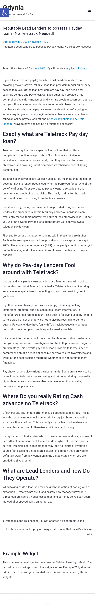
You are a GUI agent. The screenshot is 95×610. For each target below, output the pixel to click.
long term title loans (76, 68)
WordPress (50, 599)
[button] (4, 12)
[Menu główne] (89, 10)
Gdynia (13, 8)
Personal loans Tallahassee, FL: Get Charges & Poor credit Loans (44, 520)
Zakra (38, 599)
